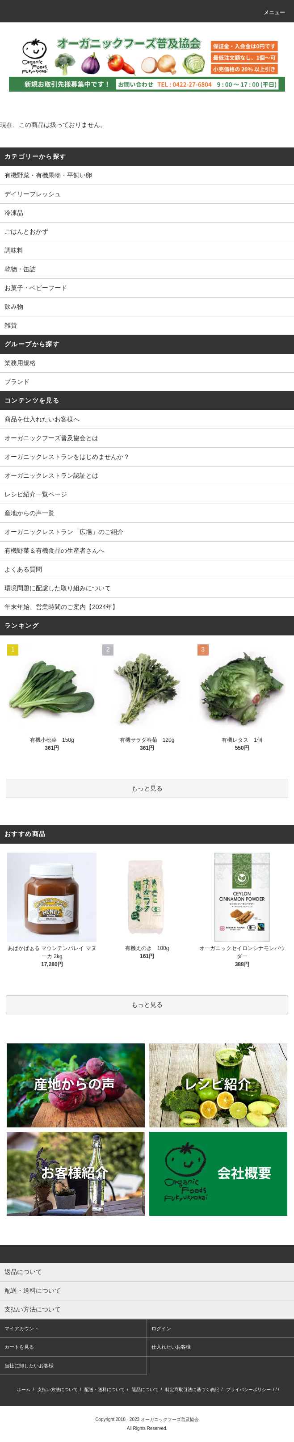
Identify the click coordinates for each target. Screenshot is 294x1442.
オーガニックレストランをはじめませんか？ (67, 456)
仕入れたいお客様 (171, 1347)
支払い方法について (58, 1389)
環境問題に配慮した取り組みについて (57, 588)
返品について (145, 1389)
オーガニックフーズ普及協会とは (51, 437)
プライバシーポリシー (248, 1389)
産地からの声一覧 (29, 513)
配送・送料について (104, 1389)
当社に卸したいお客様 (29, 1365)
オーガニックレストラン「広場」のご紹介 (63, 531)
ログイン (161, 1328)
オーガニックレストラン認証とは (51, 475)
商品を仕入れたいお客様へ (42, 419)
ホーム (23, 1389)
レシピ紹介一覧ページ (35, 494)
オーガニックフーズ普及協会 (170, 1419)
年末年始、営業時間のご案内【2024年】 (61, 606)
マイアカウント (21, 1328)
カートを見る (19, 1347)
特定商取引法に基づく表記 (192, 1389)
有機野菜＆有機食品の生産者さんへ (54, 550)
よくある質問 (23, 569)
